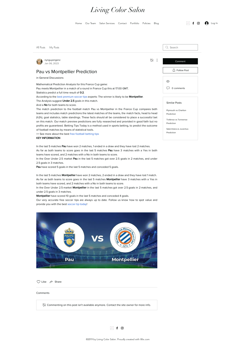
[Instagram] (198, 23)
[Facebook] (193, 23)
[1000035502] (188, 23)
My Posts (54, 47)
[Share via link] (55, 282)
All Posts (40, 47)
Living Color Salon (118, 10)
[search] (180, 47)
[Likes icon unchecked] (38, 282)
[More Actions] (155, 60)
